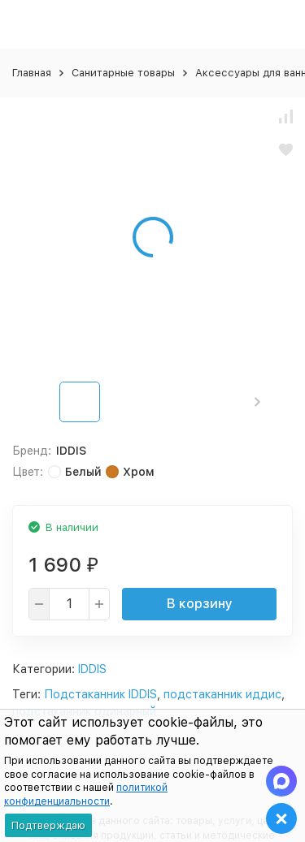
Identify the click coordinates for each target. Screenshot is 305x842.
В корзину (200, 603)
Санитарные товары (123, 73)
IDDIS (92, 669)
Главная (31, 73)
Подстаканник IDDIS (100, 694)
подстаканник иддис (222, 694)
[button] (257, 402)
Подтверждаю (48, 825)
